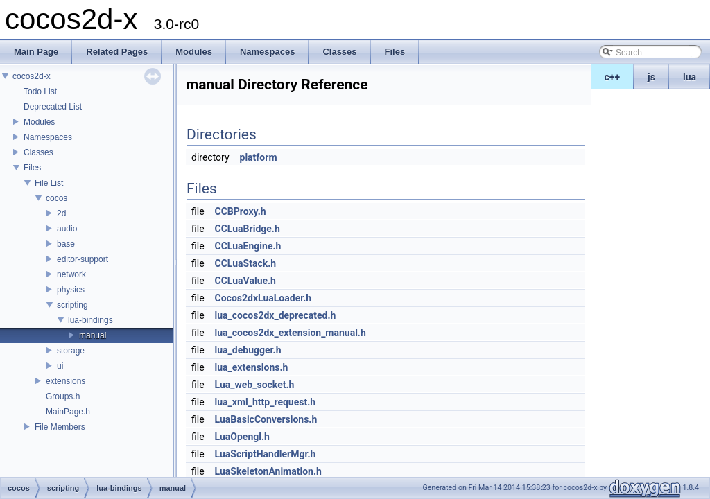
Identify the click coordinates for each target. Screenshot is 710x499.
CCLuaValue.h (245, 280)
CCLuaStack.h (246, 263)
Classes (38, 152)
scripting (72, 305)
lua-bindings (90, 320)
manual (92, 335)
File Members (60, 427)
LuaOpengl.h (242, 436)
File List (49, 183)
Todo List (40, 91)
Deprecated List (53, 107)
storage (71, 351)
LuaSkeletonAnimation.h (268, 471)
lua (689, 76)
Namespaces (48, 137)
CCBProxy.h (240, 211)
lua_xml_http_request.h (265, 402)
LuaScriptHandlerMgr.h (265, 453)
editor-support (82, 259)
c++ (613, 76)
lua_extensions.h (251, 367)
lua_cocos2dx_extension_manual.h (290, 332)
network (71, 274)
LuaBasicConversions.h (266, 419)
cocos (56, 198)
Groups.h (63, 396)
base (66, 244)
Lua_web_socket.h (255, 384)
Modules (39, 122)
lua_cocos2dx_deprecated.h (275, 315)
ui (60, 366)
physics (71, 290)
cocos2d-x (31, 76)
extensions (65, 381)
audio (67, 229)
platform (258, 157)
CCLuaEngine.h (248, 246)
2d (61, 213)
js (651, 76)
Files (32, 168)
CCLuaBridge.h (247, 228)
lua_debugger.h (248, 350)
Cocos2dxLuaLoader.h (263, 298)
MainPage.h (68, 412)
